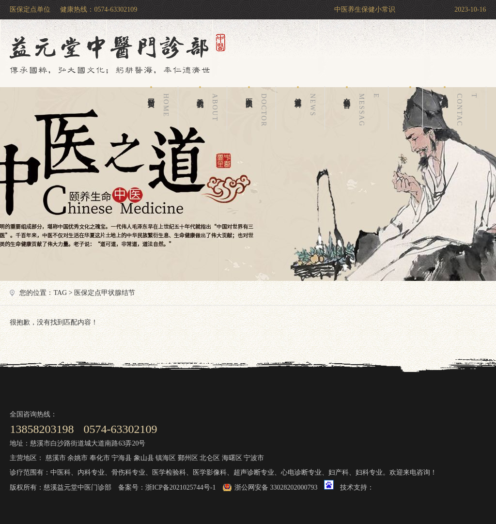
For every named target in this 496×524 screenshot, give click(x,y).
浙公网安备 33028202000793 (276, 487)
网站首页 (160, 108)
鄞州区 (188, 458)
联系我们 (461, 108)
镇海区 (165, 458)
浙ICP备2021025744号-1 (180, 487)
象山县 (144, 458)
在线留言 (363, 108)
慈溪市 (56, 458)
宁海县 (121, 458)
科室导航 (410, 91)
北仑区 (210, 458)
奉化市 (100, 458)
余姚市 (77, 458)
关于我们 (209, 108)
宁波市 (254, 458)
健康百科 (307, 108)
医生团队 (258, 108)
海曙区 (232, 458)
